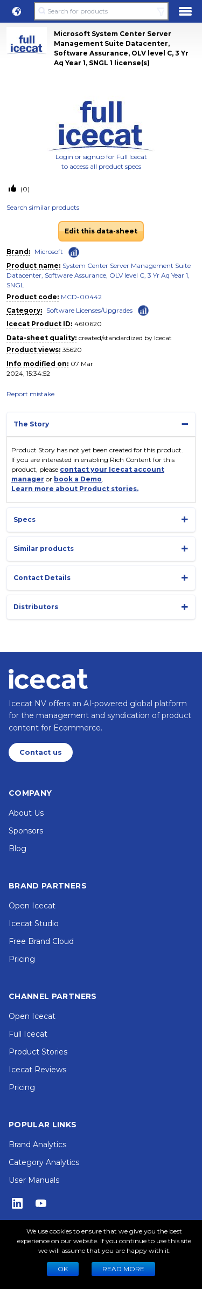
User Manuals (34, 1180)
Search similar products (42, 207)
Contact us (40, 752)
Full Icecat (28, 1034)
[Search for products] (101, 11)
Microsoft (48, 251)
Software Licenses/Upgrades (89, 310)
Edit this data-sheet (101, 231)
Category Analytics (44, 1162)
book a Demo (78, 479)
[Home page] (48, 678)
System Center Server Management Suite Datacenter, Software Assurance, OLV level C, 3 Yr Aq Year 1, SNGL (98, 275)
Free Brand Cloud (41, 941)
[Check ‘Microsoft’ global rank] (73, 252)
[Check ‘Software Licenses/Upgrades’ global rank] (143, 310)
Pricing (22, 959)
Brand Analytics (37, 1144)
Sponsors (26, 831)
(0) (24, 189)
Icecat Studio (34, 923)
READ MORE (123, 1269)
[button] (17, 11)
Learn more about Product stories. (74, 489)
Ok (63, 1269)
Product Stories (38, 1052)
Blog (17, 848)
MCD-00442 (81, 297)
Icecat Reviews (37, 1069)
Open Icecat (32, 906)
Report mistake (30, 394)
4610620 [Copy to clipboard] (88, 324)
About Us (26, 813)
